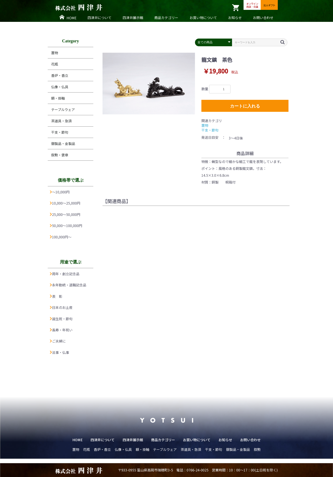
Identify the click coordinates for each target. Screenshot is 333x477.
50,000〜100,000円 (66, 225)
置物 (54, 52)
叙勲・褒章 (59, 154)
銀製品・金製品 (63, 143)
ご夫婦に (58, 341)
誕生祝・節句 (61, 318)
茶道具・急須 (61, 120)
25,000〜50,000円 (65, 214)
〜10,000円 (60, 192)
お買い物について (203, 17)
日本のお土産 (61, 307)
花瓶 (54, 64)
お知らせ (235, 17)
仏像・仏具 (59, 86)
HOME (67, 17)
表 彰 (56, 296)
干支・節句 (59, 132)
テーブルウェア (63, 109)
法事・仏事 (59, 352)
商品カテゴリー (166, 17)
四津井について (99, 17)
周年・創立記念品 (64, 273)
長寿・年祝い (61, 329)
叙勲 (257, 449)
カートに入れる (245, 106)
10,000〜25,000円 (65, 203)
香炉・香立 (59, 75)
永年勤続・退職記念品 (68, 285)
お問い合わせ (263, 17)
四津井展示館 (133, 17)
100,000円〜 (60, 237)
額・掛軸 (58, 98)
